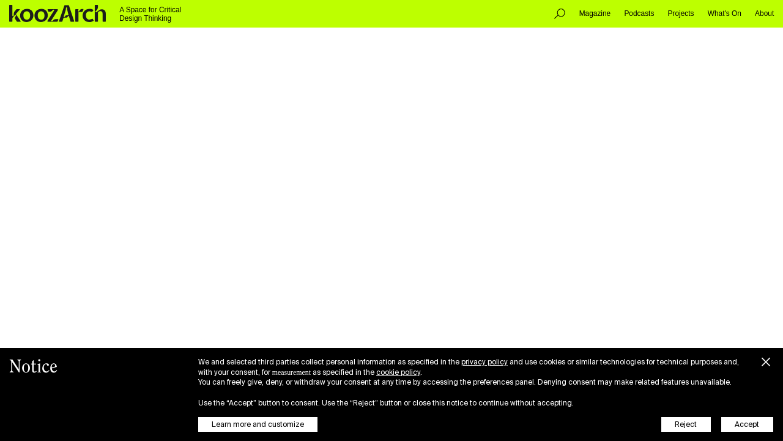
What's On (724, 13)
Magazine (595, 13)
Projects (681, 13)
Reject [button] (686, 424)
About (764, 13)
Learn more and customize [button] (258, 424)
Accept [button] (747, 424)
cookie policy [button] (398, 372)
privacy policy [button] (484, 362)
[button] (766, 360)
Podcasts (639, 13)
